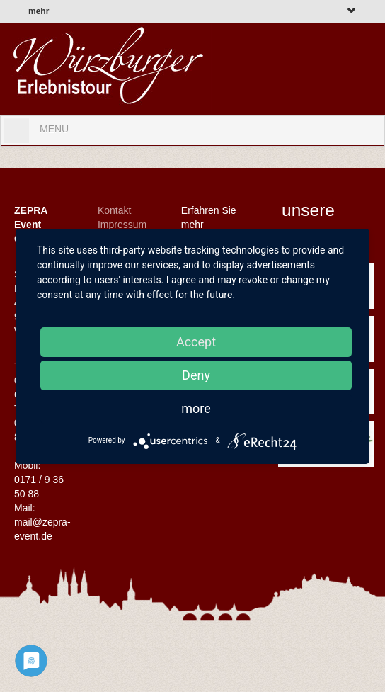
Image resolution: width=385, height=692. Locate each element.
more (196, 408)
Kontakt (114, 210)
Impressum (122, 224)
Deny (196, 375)
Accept (196, 341)
